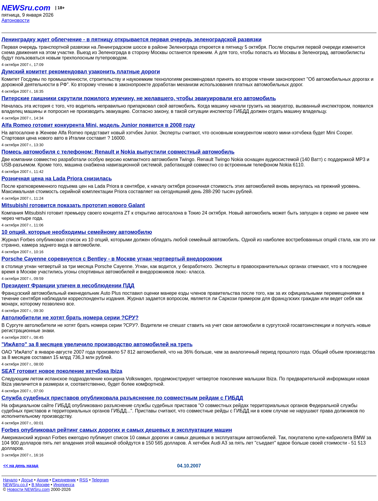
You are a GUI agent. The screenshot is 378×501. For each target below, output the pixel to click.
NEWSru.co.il (15, 484)
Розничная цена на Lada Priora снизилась (56, 179)
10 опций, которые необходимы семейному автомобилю (76, 232)
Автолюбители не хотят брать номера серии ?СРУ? (69, 318)
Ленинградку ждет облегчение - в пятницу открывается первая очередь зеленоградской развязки (131, 39)
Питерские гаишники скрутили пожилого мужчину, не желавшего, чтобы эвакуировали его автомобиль (138, 98)
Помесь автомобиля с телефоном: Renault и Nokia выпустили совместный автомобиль (117, 152)
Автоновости (15, 20)
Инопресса (64, 484)
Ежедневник (64, 480)
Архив (42, 480)
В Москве (41, 484)
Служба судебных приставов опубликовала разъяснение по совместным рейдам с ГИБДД (122, 398)
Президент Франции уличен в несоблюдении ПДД (67, 286)
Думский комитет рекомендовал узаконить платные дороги (80, 72)
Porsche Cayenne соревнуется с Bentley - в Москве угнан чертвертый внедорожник (111, 259)
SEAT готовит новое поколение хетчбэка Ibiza (61, 371)
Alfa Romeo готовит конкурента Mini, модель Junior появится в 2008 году (98, 125)
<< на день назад (20, 465)
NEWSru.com (26, 7)
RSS (83, 480)
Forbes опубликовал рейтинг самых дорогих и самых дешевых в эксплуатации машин (116, 430)
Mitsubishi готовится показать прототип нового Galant (73, 205)
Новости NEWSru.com (28, 489)
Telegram (100, 480)
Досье (27, 480)
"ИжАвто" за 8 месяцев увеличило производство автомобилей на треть (97, 344)
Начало (10, 480)
